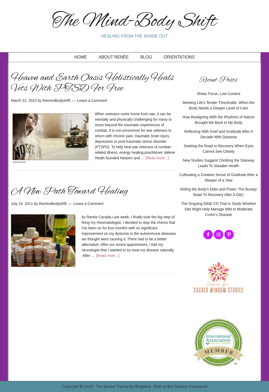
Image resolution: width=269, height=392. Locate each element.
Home (80, 57)
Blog (146, 57)
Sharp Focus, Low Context (218, 94)
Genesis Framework (191, 386)
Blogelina (143, 386)
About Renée (114, 57)
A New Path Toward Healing (69, 191)
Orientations (179, 57)
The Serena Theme (112, 386)
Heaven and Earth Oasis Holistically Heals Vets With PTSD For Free (92, 83)
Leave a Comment (92, 100)
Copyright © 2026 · (78, 386)
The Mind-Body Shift (134, 21)
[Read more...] (157, 158)
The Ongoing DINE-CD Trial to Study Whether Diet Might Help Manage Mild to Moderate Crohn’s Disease (218, 209)
